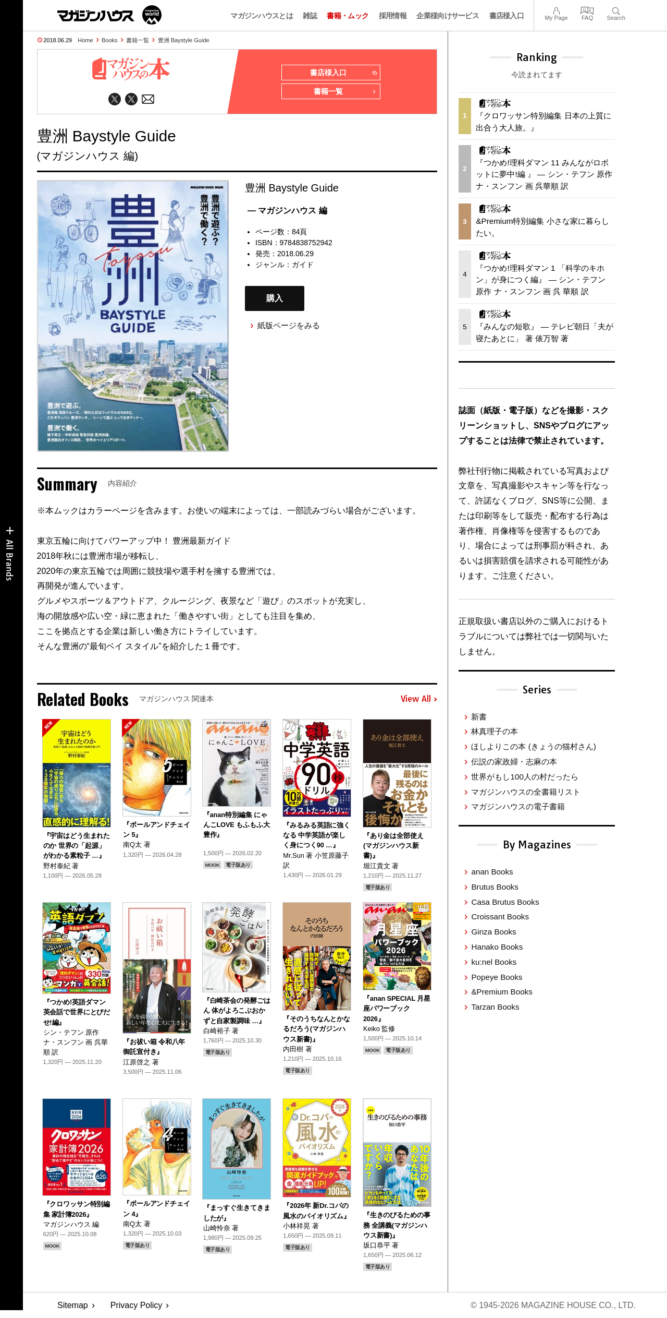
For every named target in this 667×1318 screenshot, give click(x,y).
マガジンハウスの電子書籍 (518, 806)
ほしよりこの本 (533, 746)
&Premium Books (501, 991)
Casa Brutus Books (505, 901)
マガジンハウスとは (261, 15)
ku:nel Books (493, 961)
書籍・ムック (347, 15)
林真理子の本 (494, 731)
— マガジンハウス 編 (287, 210)
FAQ (587, 10)
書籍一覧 (137, 40)
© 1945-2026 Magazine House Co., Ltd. (553, 1305)
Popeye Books (496, 977)
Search (616, 10)
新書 (479, 716)
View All (419, 699)
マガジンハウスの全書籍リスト (525, 791)
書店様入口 (506, 15)
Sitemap (72, 1305)
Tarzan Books (495, 1006)
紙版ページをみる (288, 325)
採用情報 (392, 15)
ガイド (303, 264)
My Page (556, 10)
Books (110, 40)
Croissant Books (500, 916)
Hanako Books (497, 946)
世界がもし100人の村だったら (524, 776)
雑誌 (310, 15)
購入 (274, 298)
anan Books (492, 871)
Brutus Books (494, 886)
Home (85, 40)
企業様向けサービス (447, 15)
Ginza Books (493, 931)
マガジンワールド (109, 15)
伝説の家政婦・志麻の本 (514, 761)
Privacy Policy (136, 1305)
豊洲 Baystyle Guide (183, 40)
